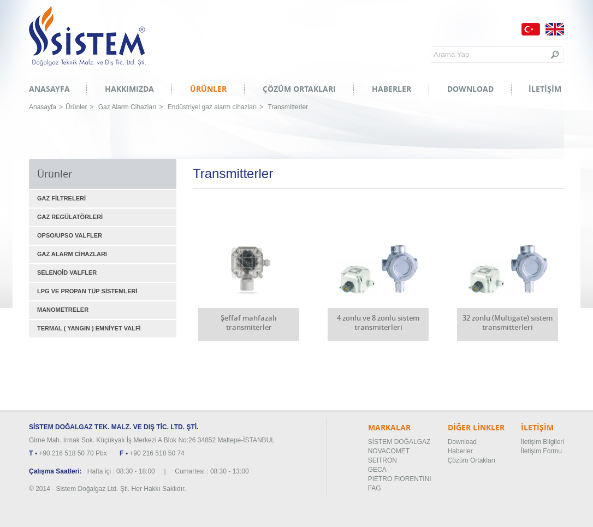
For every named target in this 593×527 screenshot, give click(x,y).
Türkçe (530, 29)
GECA (377, 469)
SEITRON (382, 460)
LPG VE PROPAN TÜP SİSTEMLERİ (87, 291)
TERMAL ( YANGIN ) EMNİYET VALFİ (89, 328)
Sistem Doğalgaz (87, 35)
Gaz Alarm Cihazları (127, 107)
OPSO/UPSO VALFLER (69, 235)
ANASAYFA (49, 89)
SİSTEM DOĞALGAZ (399, 442)
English (554, 29)
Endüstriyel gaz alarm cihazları (212, 107)
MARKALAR (389, 427)
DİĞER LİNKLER (476, 427)
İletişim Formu (541, 451)
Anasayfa (42, 107)
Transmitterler (288, 107)
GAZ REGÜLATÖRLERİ (70, 217)
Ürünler (76, 107)
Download (462, 442)
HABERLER (391, 89)
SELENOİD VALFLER (67, 272)
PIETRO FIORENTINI (399, 479)
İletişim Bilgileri (542, 442)
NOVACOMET (389, 451)
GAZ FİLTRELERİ (61, 198)
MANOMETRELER (62, 309)
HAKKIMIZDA (129, 89)
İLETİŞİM (545, 89)
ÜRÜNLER (208, 89)
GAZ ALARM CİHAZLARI (72, 254)
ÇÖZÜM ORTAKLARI (299, 89)
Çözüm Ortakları (471, 460)
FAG (374, 488)
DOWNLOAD (470, 89)
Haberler (460, 451)
